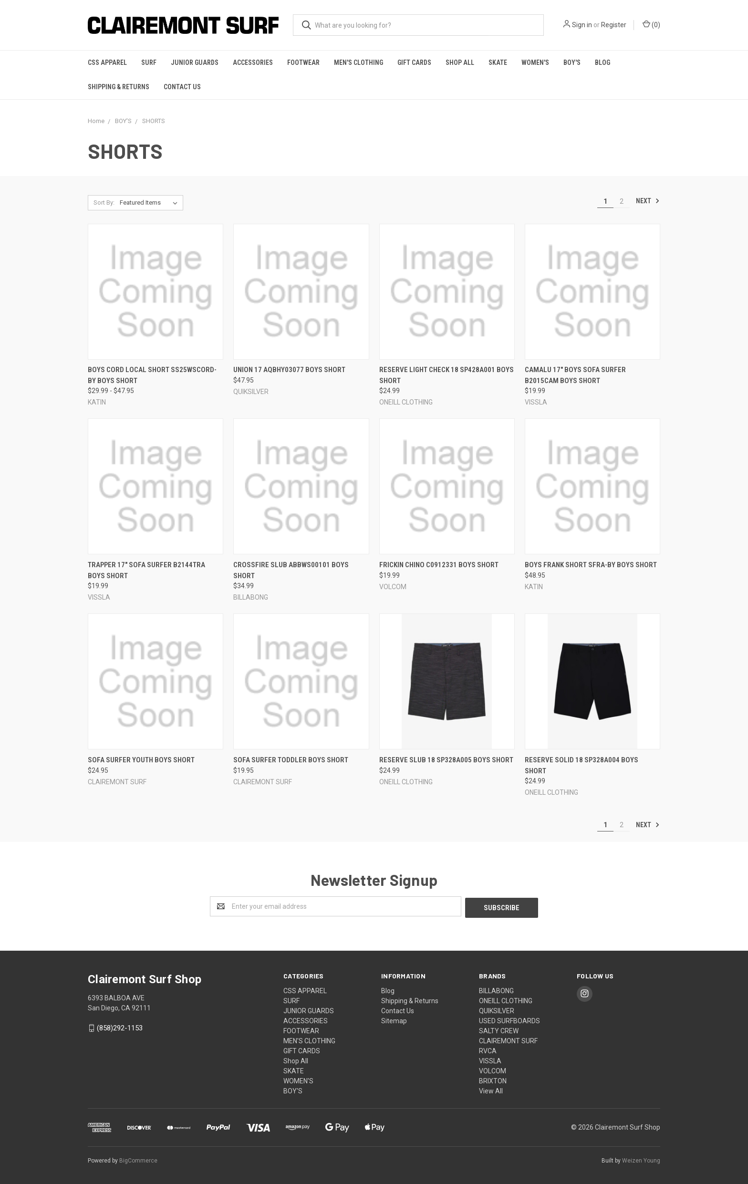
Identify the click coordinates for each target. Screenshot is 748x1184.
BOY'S (572, 62)
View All (491, 1089)
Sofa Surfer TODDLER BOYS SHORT (290, 760)
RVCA (488, 1049)
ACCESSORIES (253, 62)
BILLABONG (496, 989)
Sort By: (104, 202)
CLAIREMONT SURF (508, 1039)
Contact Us (182, 87)
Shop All (460, 62)
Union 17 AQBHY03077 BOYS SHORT (289, 369)
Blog (602, 62)
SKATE (497, 62)
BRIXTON (493, 1079)
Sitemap (394, 1019)
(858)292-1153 (120, 1026)
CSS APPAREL (107, 62)
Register (613, 25)
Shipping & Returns (118, 87)
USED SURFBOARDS (509, 1019)
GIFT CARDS (414, 62)
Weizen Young (641, 1159)
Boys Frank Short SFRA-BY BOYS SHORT (591, 565)
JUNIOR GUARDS (194, 62)
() (651, 24)
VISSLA (490, 1059)
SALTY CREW (499, 1029)
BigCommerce (138, 1159)
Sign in (582, 25)
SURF (148, 62)
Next (648, 201)
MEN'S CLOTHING (358, 62)
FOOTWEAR (303, 62)
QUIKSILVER (496, 1009)
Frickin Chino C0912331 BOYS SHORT (439, 565)
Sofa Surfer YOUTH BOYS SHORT (141, 760)
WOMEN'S (535, 62)
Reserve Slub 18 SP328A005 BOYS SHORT (446, 760)
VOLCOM (492, 1069)
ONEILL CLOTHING (505, 999)
